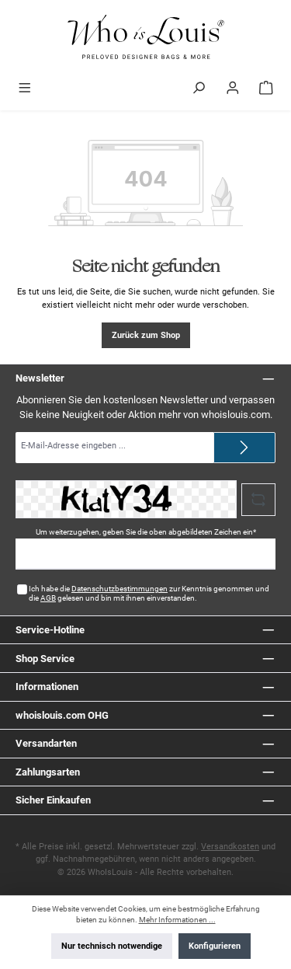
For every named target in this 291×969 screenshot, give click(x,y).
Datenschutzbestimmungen (119, 588)
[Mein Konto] (233, 89)
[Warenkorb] (266, 89)
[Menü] (25, 89)
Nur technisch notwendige (111, 946)
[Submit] (244, 447)
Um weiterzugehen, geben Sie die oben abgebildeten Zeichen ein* (146, 532)
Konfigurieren (215, 946)
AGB (48, 598)
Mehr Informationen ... (177, 919)
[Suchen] (199, 89)
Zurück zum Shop (146, 335)
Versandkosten (230, 847)
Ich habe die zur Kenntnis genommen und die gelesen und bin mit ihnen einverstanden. (149, 593)
